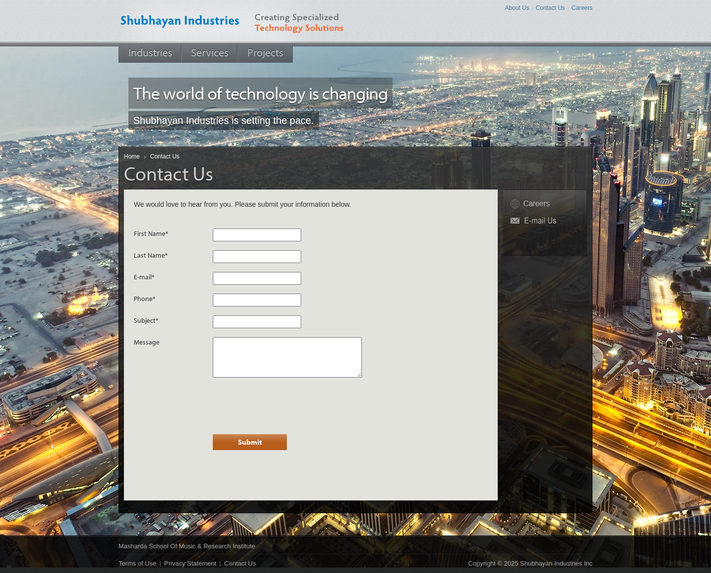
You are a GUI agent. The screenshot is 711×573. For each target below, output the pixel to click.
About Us (517, 7)
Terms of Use (137, 563)
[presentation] (288, 405)
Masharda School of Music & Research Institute (186, 546)
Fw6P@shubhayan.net (545, 221)
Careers (581, 7)
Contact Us (550, 7)
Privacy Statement (190, 563)
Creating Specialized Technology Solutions (307, 21)
